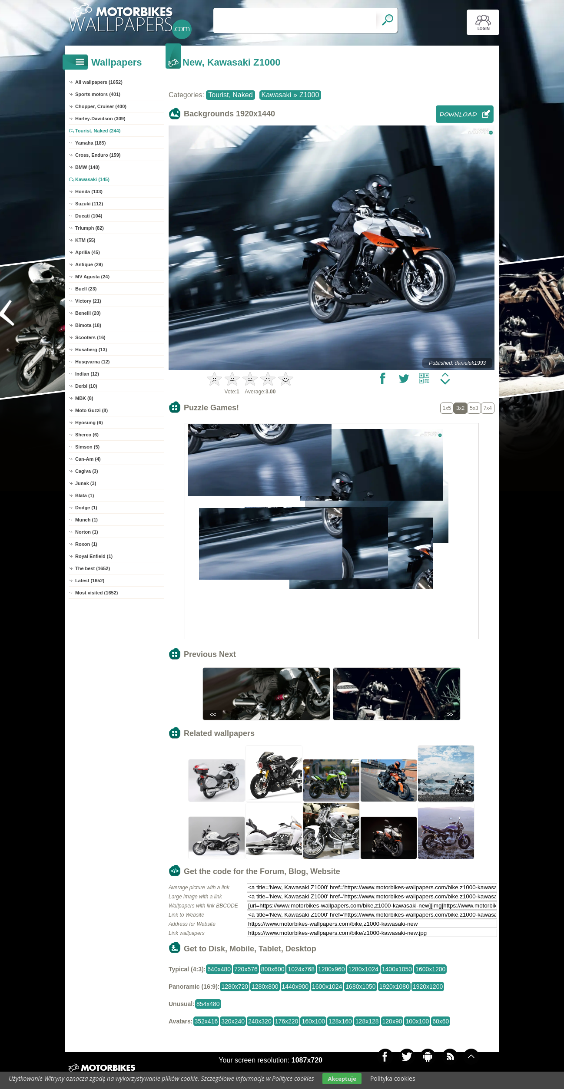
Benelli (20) (88, 313)
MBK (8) (84, 398)
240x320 (260, 1021)
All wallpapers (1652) (99, 82)
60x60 (440, 1021)
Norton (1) (86, 532)
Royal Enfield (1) (94, 556)
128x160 (340, 1021)
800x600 (273, 969)
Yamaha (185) (90, 142)
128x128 (367, 1021)
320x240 (233, 1021)
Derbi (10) (86, 386)
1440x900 (295, 986)
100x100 (417, 1021)
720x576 (246, 969)
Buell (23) (86, 288)
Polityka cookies (392, 1078)
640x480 (219, 969)
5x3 (474, 408)
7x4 (488, 408)
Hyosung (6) (89, 422)
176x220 (287, 1021)
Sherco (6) (87, 434)
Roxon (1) (86, 544)
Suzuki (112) (89, 203)
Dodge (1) (86, 507)
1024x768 (301, 969)
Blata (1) (84, 495)
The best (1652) (92, 568)
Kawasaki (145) (92, 179)
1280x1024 (363, 969)
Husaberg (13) (91, 349)
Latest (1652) (89, 580)
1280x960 (331, 969)
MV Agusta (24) (92, 276)
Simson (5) (87, 446)
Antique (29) (89, 264)
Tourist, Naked (230, 95)
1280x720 (234, 986)
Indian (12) (87, 373)
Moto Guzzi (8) (91, 410)
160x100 (313, 1021)
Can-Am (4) (88, 459)
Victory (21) (88, 301)
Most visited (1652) (96, 592)
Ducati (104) (88, 215)
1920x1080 (394, 986)
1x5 (447, 408)
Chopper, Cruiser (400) (100, 106)
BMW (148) (87, 167)
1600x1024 (327, 986)
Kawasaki (276, 95)
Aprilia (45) (87, 252)
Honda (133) (89, 191)
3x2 (460, 408)
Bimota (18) (88, 325)
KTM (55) (85, 240)
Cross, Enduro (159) (98, 155)
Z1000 (309, 95)
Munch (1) (86, 519)
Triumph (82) (89, 228)
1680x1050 (360, 986)
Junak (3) (85, 483)
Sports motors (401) (97, 94)
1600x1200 (430, 969)
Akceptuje (342, 1078)
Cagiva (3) (86, 471)
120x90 (392, 1021)
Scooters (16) (90, 337)
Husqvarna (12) (92, 361)
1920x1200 (428, 986)
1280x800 (265, 986)
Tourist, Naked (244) (97, 130)
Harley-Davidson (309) (100, 118)
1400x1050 (397, 969)
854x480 (208, 1003)
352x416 (206, 1021)
